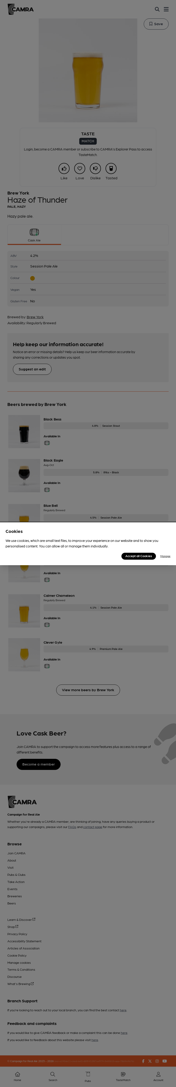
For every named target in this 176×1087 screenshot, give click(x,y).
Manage (165, 556)
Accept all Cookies (138, 556)
